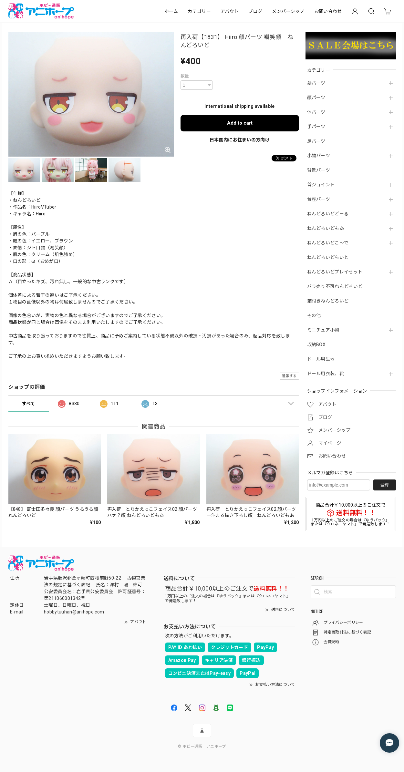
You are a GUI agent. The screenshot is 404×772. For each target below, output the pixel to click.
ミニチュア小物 (323, 330)
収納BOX (316, 344)
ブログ (255, 11)
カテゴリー (199, 11)
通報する (289, 376)
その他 (314, 315)
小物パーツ (318, 155)
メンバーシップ (288, 11)
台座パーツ (318, 199)
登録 (384, 484)
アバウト (230, 11)
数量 (185, 76)
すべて (28, 403)
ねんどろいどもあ (325, 228)
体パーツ (316, 112)
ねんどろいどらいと (328, 257)
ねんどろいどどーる (328, 213)
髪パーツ (316, 83)
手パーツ (316, 126)
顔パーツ (316, 97)
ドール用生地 (321, 359)
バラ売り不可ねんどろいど (335, 286)
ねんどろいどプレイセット (335, 271)
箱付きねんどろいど (328, 301)
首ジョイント (321, 184)
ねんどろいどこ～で (328, 242)
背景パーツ (318, 170)
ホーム (171, 11)
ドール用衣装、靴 (325, 373)
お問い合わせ (328, 11)
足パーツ (316, 141)
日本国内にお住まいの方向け (240, 139)
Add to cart (240, 123)
